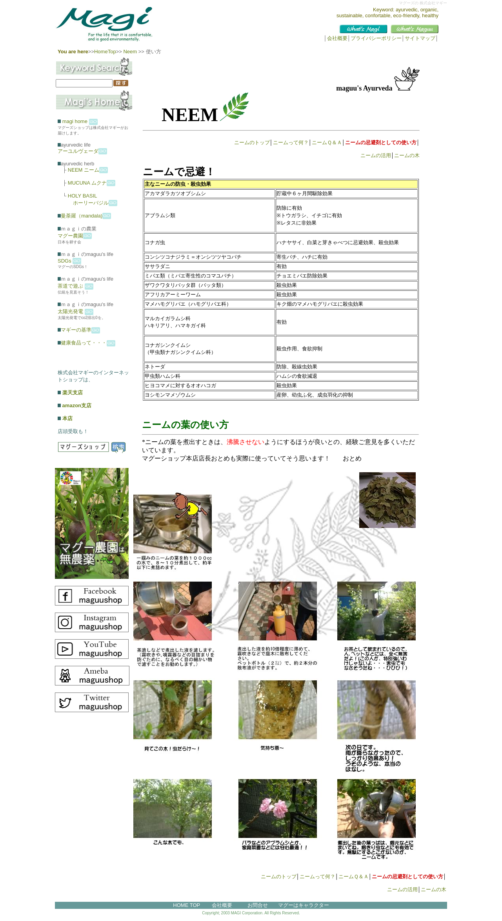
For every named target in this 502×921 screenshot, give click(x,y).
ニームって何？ (291, 142)
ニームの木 (407, 155)
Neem (129, 51)
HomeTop (105, 51)
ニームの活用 (375, 155)
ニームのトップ (252, 142)
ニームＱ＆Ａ (327, 142)
